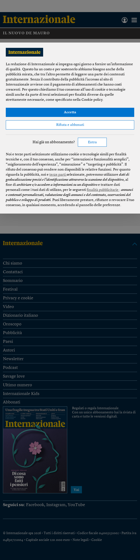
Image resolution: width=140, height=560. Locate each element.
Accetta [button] (70, 112)
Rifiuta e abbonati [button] (70, 125)
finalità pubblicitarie (103, 190)
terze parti (58, 175)
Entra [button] (92, 142)
